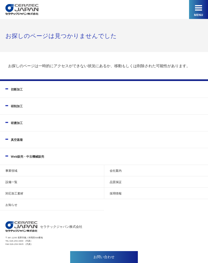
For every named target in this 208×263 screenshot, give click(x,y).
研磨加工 (17, 123)
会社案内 (116, 170)
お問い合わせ (104, 257)
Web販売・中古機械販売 (27, 156)
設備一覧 (11, 182)
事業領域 (11, 170)
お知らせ (11, 205)
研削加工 (17, 106)
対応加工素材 (14, 193)
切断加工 (17, 89)
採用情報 (116, 193)
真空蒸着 (17, 140)
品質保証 (116, 182)
